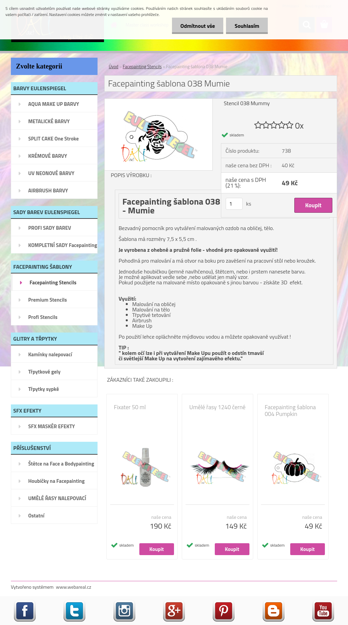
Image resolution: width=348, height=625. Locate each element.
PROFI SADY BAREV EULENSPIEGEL (49, 230)
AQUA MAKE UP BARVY (53, 104)
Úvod (113, 66)
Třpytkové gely (44, 372)
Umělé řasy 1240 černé (217, 407)
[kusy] (234, 204)
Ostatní (36, 515)
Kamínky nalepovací (50, 354)
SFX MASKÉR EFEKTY (51, 426)
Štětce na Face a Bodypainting (61, 464)
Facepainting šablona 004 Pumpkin (290, 410)
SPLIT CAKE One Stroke (53, 139)
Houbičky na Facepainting (56, 481)
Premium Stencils (47, 300)
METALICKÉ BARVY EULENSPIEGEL (49, 123)
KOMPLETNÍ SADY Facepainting (62, 245)
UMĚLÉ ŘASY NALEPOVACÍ (57, 498)
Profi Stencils (42, 317)
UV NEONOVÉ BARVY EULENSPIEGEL (51, 175)
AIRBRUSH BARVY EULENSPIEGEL (48, 193)
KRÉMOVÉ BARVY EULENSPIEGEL (47, 158)
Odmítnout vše (197, 26)
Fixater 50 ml (130, 407)
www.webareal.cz (73, 586)
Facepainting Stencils (53, 282)
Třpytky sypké (43, 389)
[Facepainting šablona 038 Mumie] (158, 101)
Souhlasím (246, 26)
